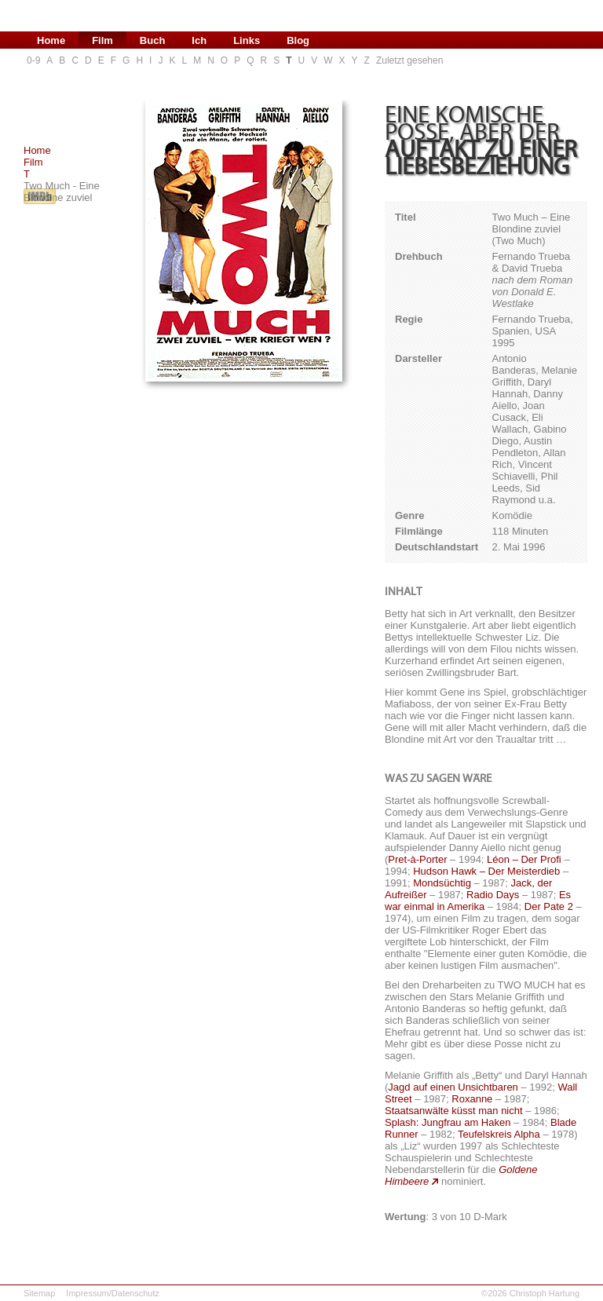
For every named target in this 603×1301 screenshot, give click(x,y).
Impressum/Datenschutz (112, 1293)
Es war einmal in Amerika (478, 900)
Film (33, 162)
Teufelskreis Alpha (499, 1134)
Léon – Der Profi (524, 859)
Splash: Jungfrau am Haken (447, 1122)
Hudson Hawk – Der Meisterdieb (486, 871)
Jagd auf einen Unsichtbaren (453, 1087)
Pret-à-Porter (417, 859)
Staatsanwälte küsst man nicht (454, 1110)
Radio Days (492, 895)
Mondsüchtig (442, 883)
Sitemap (39, 1293)
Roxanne (471, 1099)
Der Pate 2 (548, 906)
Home (37, 150)
